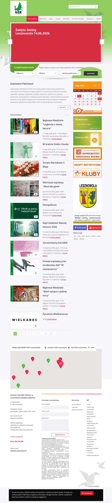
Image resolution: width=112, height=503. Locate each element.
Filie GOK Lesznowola (78, 19)
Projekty (58, 19)
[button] (60, 364)
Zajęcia (51, 19)
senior (99, 236)
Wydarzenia (43, 19)
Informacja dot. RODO (91, 417)
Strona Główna (76, 404)
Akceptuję (86, 493)
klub (83, 236)
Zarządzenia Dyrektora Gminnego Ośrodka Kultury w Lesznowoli (92, 448)
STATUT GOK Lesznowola (90, 408)
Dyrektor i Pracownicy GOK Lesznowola (91, 439)
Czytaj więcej (57, 139)
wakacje (76, 239)
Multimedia (66, 19)
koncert (88, 236)
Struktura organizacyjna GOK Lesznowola (92, 423)
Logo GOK (75, 407)
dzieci (79, 236)
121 (46, 334)
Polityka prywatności (93, 455)
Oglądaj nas (96, 228)
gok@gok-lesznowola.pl (18, 451)
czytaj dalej (62, 107)
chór (75, 236)
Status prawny (91, 428)
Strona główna (32, 19)
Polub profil (81, 228)
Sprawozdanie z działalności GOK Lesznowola (92, 433)
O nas (88, 404)
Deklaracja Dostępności (90, 413)
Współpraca (90, 19)
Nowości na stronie (77, 410)
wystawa (81, 239)
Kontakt (98, 19)
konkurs (93, 236)
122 (51, 334)
